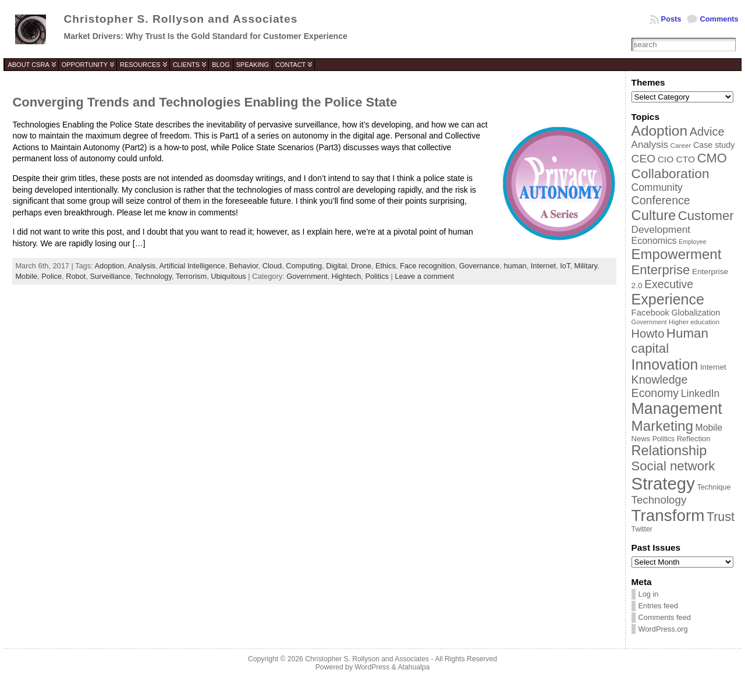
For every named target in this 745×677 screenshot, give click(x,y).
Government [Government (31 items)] (649, 321)
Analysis (141, 265)
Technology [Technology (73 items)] (659, 500)
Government (306, 276)
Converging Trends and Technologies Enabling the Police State (204, 102)
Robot (76, 276)
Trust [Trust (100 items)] (721, 517)
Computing (304, 265)
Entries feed (658, 605)
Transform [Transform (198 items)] (668, 515)
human (515, 265)
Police (51, 276)
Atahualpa (414, 667)
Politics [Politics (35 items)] (663, 439)
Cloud (272, 265)
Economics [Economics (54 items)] (654, 241)
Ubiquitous (228, 276)
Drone (361, 265)
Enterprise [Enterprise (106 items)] (661, 270)
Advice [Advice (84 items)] (707, 131)
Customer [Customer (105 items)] (706, 215)
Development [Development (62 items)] (661, 229)
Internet (543, 265)
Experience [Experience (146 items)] (668, 299)
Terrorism (191, 276)
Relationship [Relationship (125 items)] (669, 450)
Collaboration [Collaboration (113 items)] (670, 173)
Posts (671, 19)
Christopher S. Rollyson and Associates (180, 19)
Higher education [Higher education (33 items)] (694, 321)
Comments (719, 19)
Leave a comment (424, 276)
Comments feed (664, 617)
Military (586, 265)
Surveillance (110, 276)
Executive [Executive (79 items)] (668, 284)
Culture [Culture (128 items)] (654, 215)
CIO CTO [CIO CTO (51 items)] (676, 159)
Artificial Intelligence (192, 265)
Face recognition (427, 265)
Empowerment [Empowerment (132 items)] (677, 254)
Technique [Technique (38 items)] (713, 487)
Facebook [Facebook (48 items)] (650, 312)
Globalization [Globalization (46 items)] (696, 312)
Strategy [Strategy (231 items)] (663, 483)
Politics (377, 276)
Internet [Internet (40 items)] (713, 367)
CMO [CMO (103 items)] (712, 158)
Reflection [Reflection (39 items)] (694, 438)
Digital (336, 265)
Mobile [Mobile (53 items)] (709, 428)
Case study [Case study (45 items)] (714, 145)
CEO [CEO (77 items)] (643, 159)
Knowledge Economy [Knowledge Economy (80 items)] (660, 386)
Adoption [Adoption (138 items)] (659, 131)
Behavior (243, 265)
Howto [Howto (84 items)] (648, 333)
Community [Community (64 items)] (657, 187)
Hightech (346, 276)
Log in (648, 594)
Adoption (110, 265)
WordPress (371, 667)
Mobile (26, 276)
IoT (565, 265)
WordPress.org (663, 629)
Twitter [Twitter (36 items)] (642, 529)
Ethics (385, 265)
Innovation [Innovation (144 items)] (665, 364)
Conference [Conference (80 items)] (661, 200)
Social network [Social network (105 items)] (673, 466)
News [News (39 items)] (641, 438)
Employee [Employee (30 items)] (692, 241)
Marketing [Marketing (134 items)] (662, 426)
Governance (479, 265)
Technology (153, 276)
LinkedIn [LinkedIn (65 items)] (700, 393)
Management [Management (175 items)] (677, 408)
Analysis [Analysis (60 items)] (650, 144)
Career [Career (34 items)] (680, 145)
